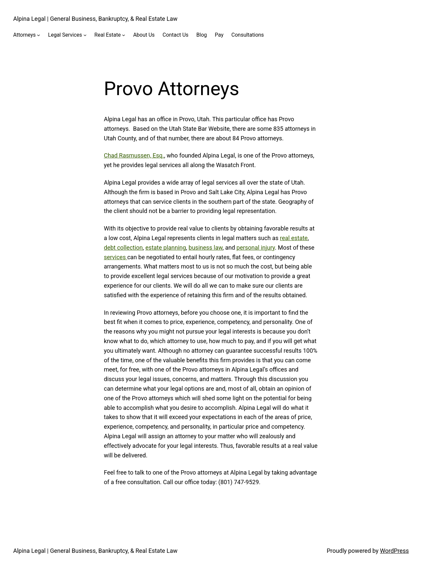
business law (206, 247)
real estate (294, 237)
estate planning (165, 247)
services (115, 257)
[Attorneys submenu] (38, 35)
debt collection (123, 247)
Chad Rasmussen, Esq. (134, 155)
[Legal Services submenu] (85, 35)
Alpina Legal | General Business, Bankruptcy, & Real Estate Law (95, 18)
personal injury (255, 247)
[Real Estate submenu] (123, 35)
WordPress (394, 550)
